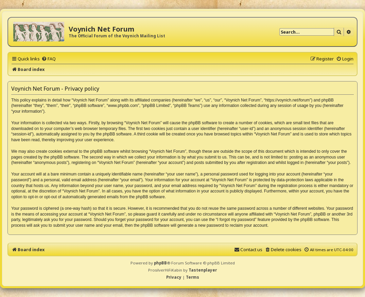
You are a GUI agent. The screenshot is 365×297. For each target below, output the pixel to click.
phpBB (160, 262)
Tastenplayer (203, 270)
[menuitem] (48, 59)
